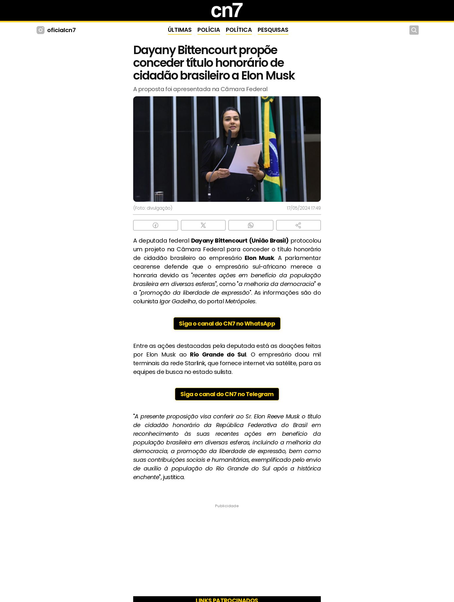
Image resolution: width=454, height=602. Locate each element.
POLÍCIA (208, 30)
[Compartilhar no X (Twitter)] (203, 225)
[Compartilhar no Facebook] (155, 225)
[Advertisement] (227, 551)
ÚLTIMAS (180, 30)
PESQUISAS (273, 30)
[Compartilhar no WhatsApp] (250, 225)
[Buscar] (414, 30)
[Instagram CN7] (41, 30)
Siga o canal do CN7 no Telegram (227, 394)
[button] (298, 225)
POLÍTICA (239, 30)
